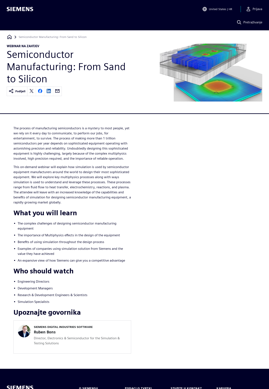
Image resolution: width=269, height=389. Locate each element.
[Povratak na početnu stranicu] (9, 37)
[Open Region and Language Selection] (217, 9)
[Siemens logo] (20, 9)
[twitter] (31, 91)
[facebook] (40, 91)
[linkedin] (49, 91)
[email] (57, 91)
